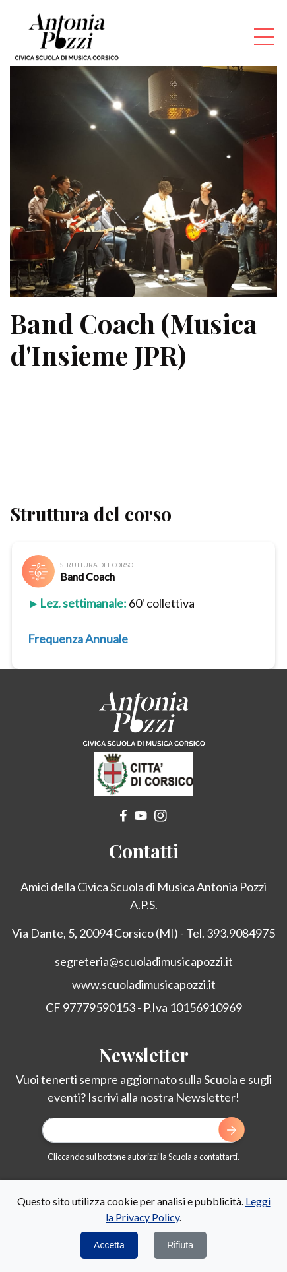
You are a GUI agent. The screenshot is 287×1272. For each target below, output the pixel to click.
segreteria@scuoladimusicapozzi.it (144, 961)
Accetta (109, 1245)
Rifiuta (180, 1245)
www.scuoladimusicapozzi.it (144, 984)
